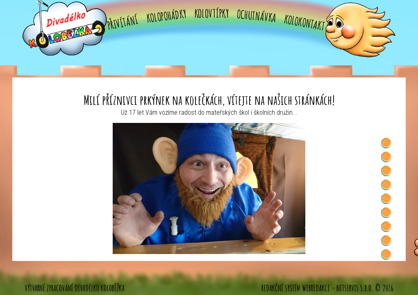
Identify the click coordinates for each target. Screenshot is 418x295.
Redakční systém (280, 288)
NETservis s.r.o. (354, 288)
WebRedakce (316, 288)
